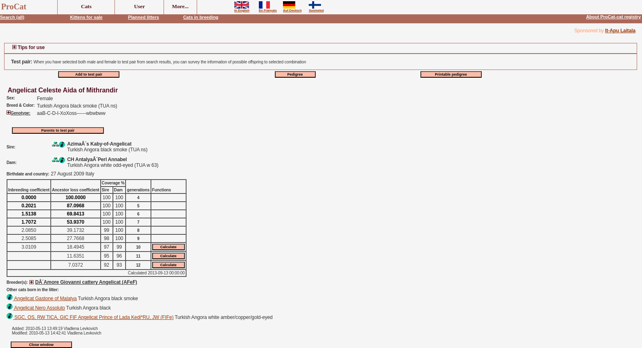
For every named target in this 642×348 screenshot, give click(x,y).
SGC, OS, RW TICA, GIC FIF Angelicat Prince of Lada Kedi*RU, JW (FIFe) (90, 317)
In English (241, 9)
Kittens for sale (86, 17)
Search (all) (12, 17)
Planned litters (143, 17)
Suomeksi (316, 9)
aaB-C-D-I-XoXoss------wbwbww (71, 113)
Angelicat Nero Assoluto (36, 308)
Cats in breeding (200, 17)
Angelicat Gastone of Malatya (42, 298)
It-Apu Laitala (620, 31)
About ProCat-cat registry (613, 16)
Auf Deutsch (292, 9)
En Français (268, 9)
